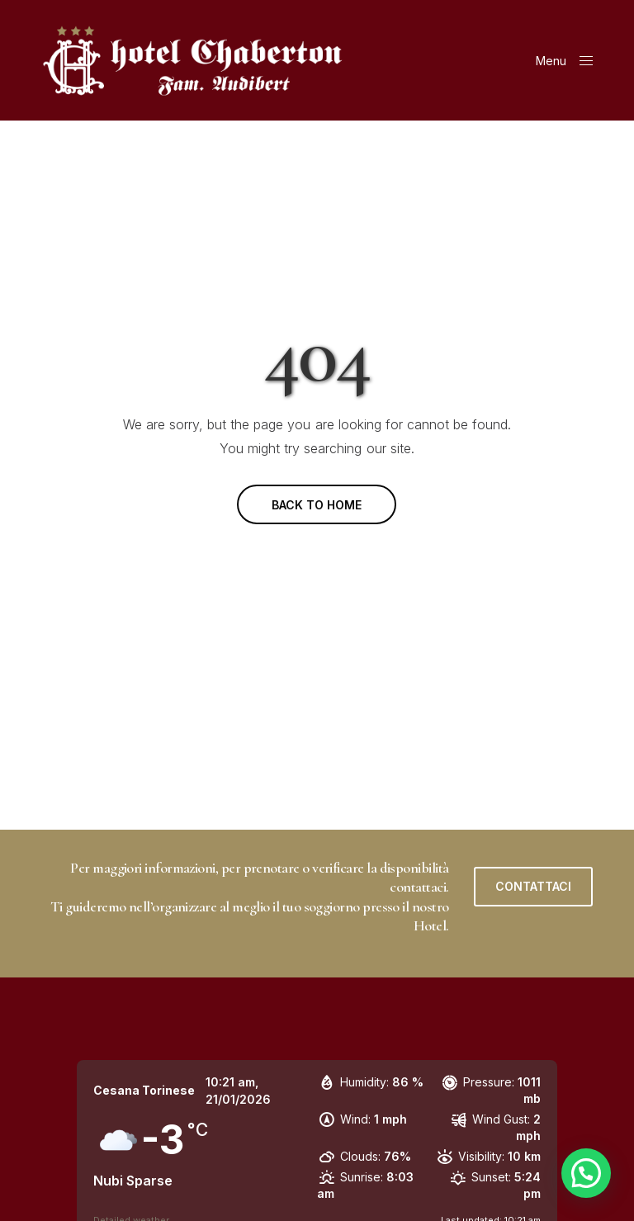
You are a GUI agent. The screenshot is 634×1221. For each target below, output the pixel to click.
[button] (534, 886)
